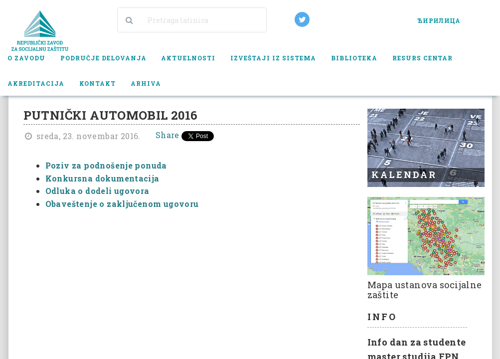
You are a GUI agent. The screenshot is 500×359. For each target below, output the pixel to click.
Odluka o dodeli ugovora (97, 190)
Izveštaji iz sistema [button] (273, 58)
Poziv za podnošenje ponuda (106, 165)
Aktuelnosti (188, 58)
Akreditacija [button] (35, 83)
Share (167, 135)
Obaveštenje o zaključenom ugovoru (122, 203)
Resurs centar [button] (422, 58)
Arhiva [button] (146, 83)
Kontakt (97, 83)
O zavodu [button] (26, 58)
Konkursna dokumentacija (102, 178)
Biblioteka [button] (354, 58)
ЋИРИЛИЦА (438, 20)
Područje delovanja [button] (103, 58)
